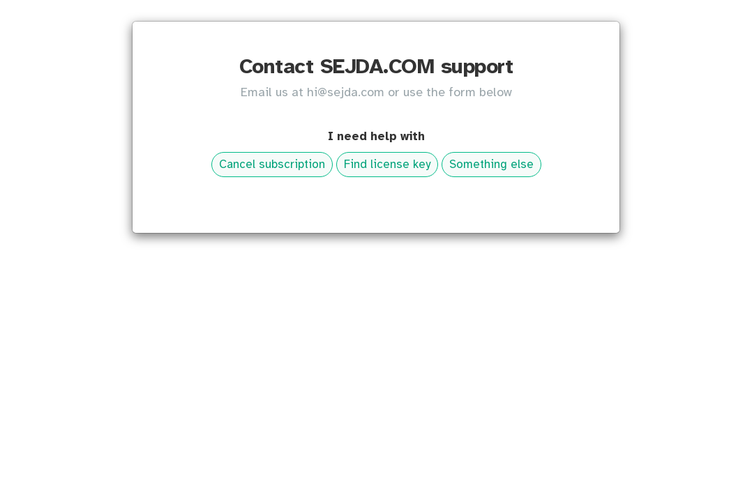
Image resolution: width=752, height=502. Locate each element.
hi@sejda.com (345, 93)
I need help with (376, 136)
